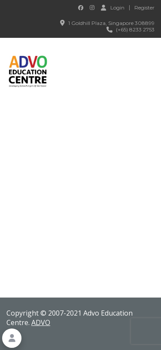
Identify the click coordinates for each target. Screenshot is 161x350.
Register (144, 7)
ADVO (40, 322)
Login (113, 7)
